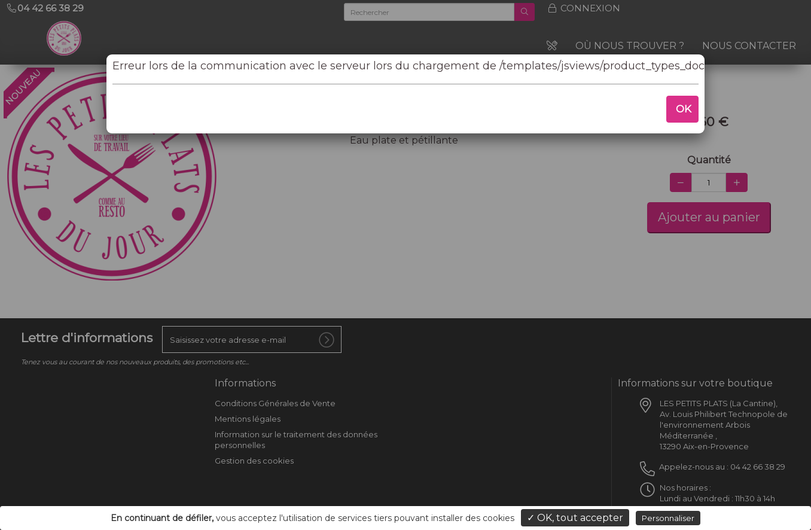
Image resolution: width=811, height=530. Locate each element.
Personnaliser (668, 518)
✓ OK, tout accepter (575, 517)
